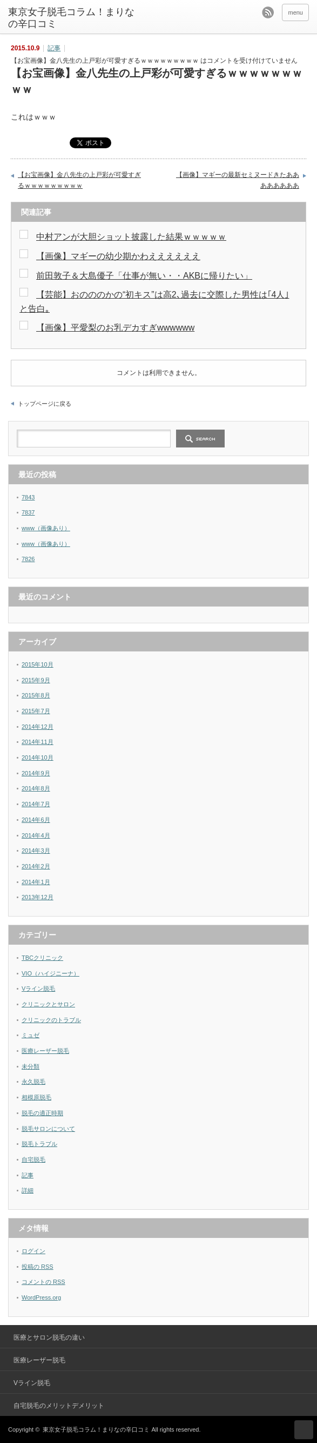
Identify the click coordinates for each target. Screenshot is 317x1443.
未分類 (30, 1066)
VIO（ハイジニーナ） (50, 973)
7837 (28, 512)
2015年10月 (37, 664)
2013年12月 (37, 897)
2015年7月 (36, 711)
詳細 (27, 1190)
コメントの (43, 1282)
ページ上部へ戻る (303, 1429)
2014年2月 (36, 866)
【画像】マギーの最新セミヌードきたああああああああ (237, 180)
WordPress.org (41, 1297)
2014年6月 (36, 819)
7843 (28, 497)
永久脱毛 (33, 1081)
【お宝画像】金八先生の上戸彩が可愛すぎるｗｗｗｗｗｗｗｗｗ (79, 180)
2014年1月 (36, 882)
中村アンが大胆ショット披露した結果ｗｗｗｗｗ (131, 236)
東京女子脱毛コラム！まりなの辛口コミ (71, 17)
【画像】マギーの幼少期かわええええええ (118, 256)
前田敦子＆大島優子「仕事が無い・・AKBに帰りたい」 (144, 275)
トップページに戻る (44, 403)
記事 (54, 48)
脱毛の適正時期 (42, 1113)
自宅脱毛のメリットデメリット (59, 1405)
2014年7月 (36, 804)
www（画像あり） (46, 528)
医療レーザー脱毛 (45, 1050)
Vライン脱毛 (38, 988)
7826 (28, 559)
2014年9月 (36, 773)
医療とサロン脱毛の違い (49, 1337)
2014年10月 (37, 757)
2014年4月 (36, 835)
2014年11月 (37, 742)
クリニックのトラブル (51, 1020)
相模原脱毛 (36, 1097)
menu (295, 12)
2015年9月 (36, 680)
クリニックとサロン (48, 1004)
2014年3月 (36, 850)
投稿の (37, 1266)
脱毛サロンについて (48, 1128)
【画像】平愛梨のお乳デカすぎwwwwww (115, 327)
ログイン (33, 1251)
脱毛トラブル (39, 1144)
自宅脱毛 (33, 1159)
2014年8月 (36, 788)
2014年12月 (37, 726)
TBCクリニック (42, 957)
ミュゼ (30, 1035)
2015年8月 (36, 695)
